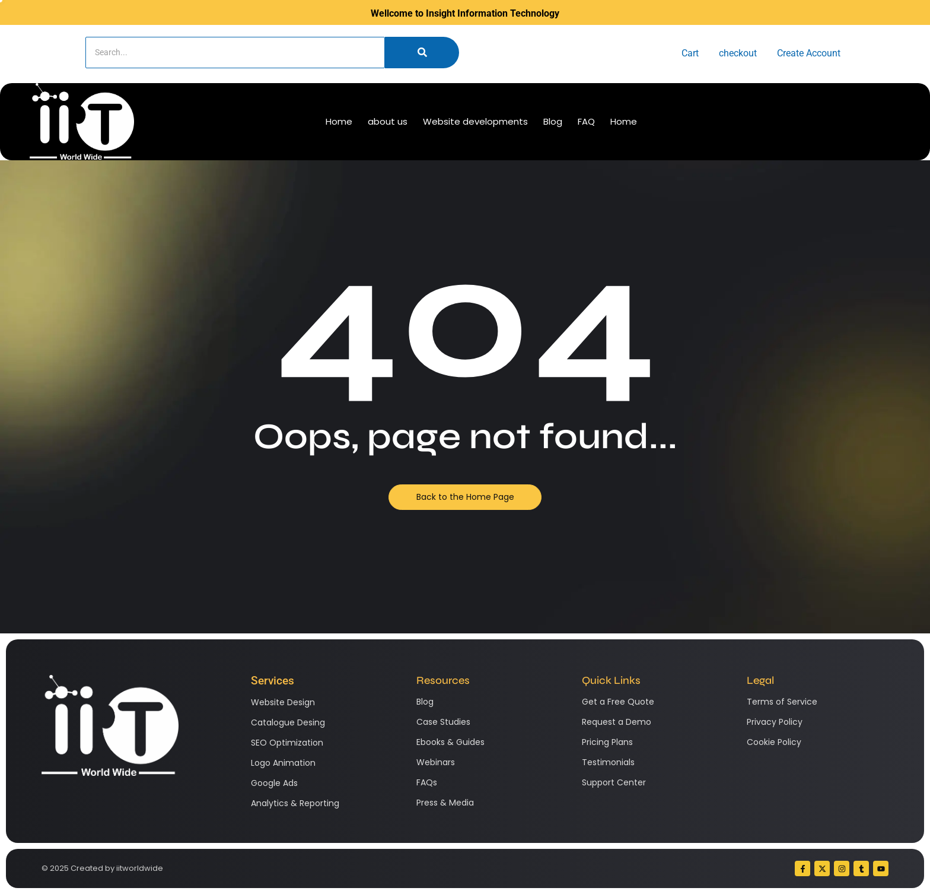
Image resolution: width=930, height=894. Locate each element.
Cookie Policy (774, 742)
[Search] (235, 52)
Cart (690, 53)
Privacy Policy (774, 722)
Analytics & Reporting (295, 803)
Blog (552, 121)
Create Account (808, 53)
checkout (738, 53)
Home (339, 121)
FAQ (586, 121)
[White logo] (82, 121)
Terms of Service (782, 702)
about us (387, 121)
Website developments (475, 121)
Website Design (283, 702)
